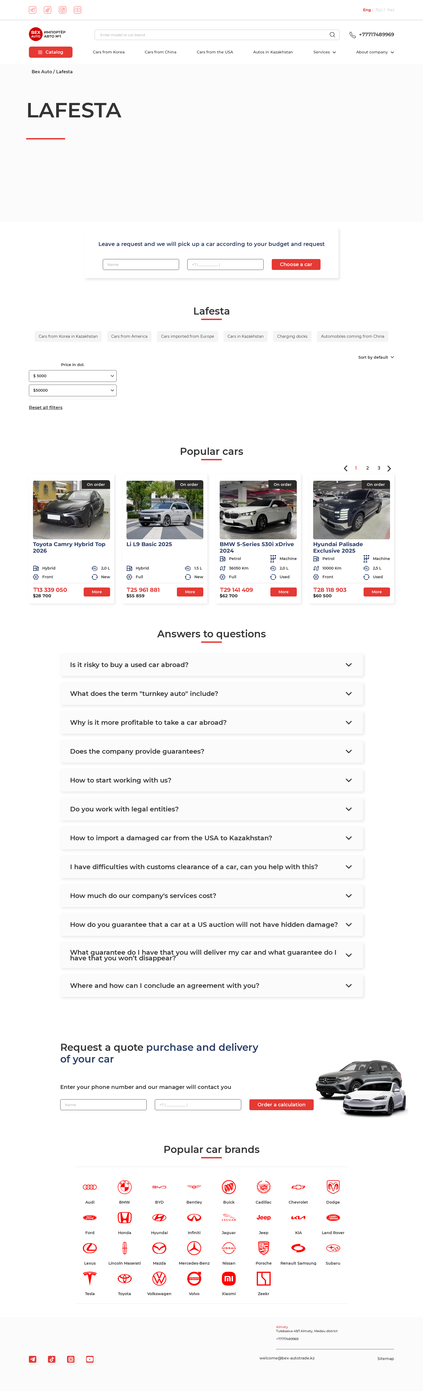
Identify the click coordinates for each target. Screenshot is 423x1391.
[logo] (47, 35)
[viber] (70, 1359)
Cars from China (160, 52)
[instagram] (62, 10)
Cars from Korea (109, 52)
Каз (390, 9)
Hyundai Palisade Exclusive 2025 (338, 547)
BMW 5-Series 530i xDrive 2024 (257, 547)
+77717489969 (371, 35)
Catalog (50, 52)
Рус (379, 9)
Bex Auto (42, 71)
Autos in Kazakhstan (273, 52)
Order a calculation (282, 1105)
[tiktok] (47, 10)
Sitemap (385, 1358)
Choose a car (296, 264)
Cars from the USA (215, 52)
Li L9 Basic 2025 (149, 544)
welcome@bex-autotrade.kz (287, 1358)
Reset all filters (45, 407)
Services (322, 52)
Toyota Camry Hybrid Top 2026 (69, 547)
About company (372, 52)
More (97, 591)
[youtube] (77, 10)
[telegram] (32, 10)
